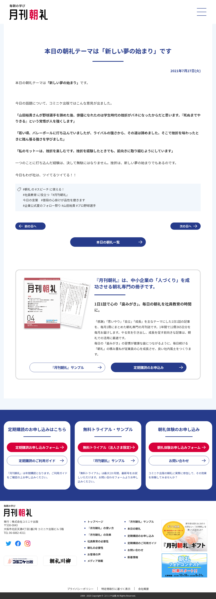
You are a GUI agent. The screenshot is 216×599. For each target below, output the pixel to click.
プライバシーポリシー (80, 589)
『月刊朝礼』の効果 (99, 535)
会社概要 (143, 589)
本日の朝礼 (134, 528)
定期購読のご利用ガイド (37, 460)
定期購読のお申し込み (140, 536)
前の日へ (31, 226)
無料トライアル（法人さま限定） (108, 447)
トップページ (95, 521)
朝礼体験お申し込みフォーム (178, 447)
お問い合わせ (179, 460)
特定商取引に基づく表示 (116, 589)
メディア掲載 (95, 561)
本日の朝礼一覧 (108, 242)
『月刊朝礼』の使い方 (100, 528)
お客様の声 (94, 554)
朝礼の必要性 (95, 548)
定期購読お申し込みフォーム (37, 447)
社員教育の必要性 (98, 541)
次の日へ (186, 226)
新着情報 (132, 557)
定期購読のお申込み (149, 367)
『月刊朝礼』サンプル (67, 367)
